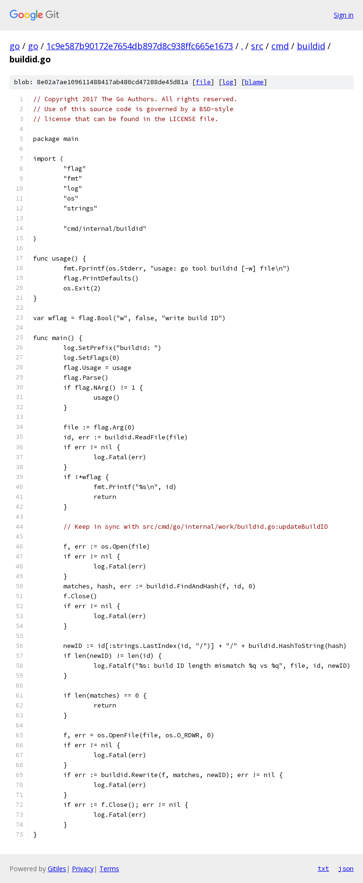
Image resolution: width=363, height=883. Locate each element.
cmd (280, 46)
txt (323, 868)
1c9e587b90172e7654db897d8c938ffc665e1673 (139, 46)
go (14, 46)
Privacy (83, 868)
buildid (311, 46)
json (346, 868)
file (203, 82)
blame (254, 82)
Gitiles (57, 868)
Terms (109, 868)
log (227, 82)
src (257, 46)
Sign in (344, 14)
